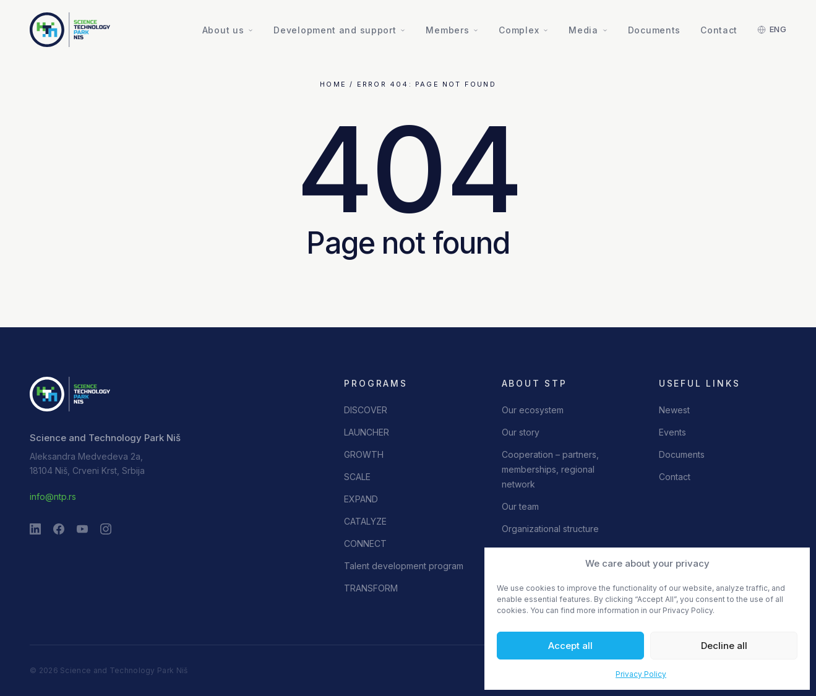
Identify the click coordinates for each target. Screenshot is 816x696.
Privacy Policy (641, 674)
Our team (520, 506)
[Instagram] (105, 529)
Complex (524, 30)
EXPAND (361, 499)
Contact (718, 30)
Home (333, 84)
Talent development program (403, 566)
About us (228, 30)
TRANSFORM (371, 588)
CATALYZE (365, 521)
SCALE (357, 476)
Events (672, 432)
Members (452, 30)
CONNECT (365, 543)
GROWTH (364, 454)
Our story (520, 432)
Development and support (339, 30)
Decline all (724, 645)
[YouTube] (82, 529)
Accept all (570, 645)
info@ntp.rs (53, 496)
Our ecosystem (533, 410)
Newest (674, 410)
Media (588, 30)
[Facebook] (58, 529)
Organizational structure (550, 528)
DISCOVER (365, 410)
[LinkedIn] (35, 529)
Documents (654, 30)
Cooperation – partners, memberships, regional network (550, 469)
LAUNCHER (366, 432)
